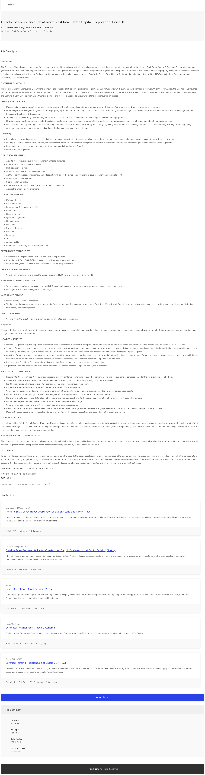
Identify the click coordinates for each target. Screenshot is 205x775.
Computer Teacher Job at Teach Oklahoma (30, 627)
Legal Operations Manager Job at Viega (29, 589)
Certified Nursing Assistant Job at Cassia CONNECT (36, 663)
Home (11, 4)
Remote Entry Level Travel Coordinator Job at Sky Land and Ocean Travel (48, 511)
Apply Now (102, 697)
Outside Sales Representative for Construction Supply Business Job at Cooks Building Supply (61, 550)
